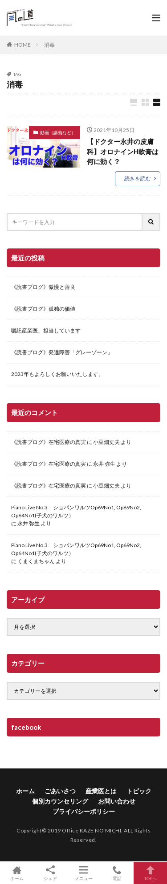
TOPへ (150, 872)
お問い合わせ (116, 801)
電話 (117, 872)
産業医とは (101, 791)
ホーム (25, 791)
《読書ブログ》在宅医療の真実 (48, 442)
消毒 (49, 44)
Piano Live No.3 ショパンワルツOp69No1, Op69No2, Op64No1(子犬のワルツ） (76, 511)
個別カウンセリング (60, 801)
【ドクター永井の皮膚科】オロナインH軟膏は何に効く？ (123, 151)
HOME (22, 44)
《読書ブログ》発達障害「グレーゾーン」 (62, 352)
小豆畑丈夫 (106, 442)
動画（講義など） (58, 132)
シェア (50, 873)
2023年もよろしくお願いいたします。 (57, 374)
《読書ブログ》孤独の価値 (43, 308)
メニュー (83, 872)
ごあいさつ (60, 791)
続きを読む (137, 178)
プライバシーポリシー (84, 811)
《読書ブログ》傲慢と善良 (43, 287)
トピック (138, 791)
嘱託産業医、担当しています (46, 330)
